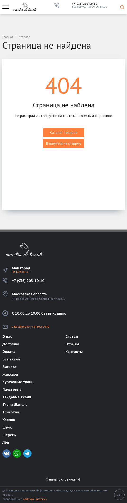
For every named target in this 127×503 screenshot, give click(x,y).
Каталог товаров (63, 132)
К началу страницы (63, 479)
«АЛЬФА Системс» (35, 499)
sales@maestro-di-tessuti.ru (30, 326)
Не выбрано (22, 271)
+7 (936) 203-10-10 (84, 3)
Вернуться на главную (63, 143)
